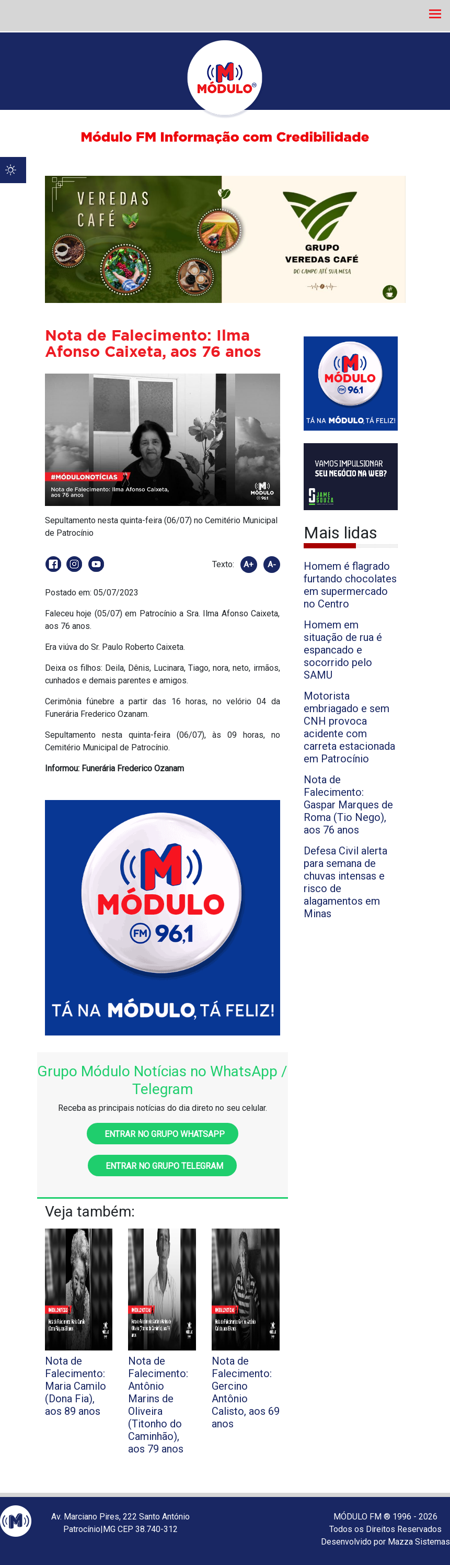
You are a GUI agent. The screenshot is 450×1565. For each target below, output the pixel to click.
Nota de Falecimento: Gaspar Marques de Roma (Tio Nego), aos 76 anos (348, 804)
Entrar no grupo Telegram (162, 1166)
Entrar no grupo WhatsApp (162, 1134)
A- (272, 564)
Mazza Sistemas (419, 1542)
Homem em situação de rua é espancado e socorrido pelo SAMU (343, 649)
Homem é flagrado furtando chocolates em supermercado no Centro (350, 585)
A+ (248, 564)
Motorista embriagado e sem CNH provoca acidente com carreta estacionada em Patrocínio (349, 727)
